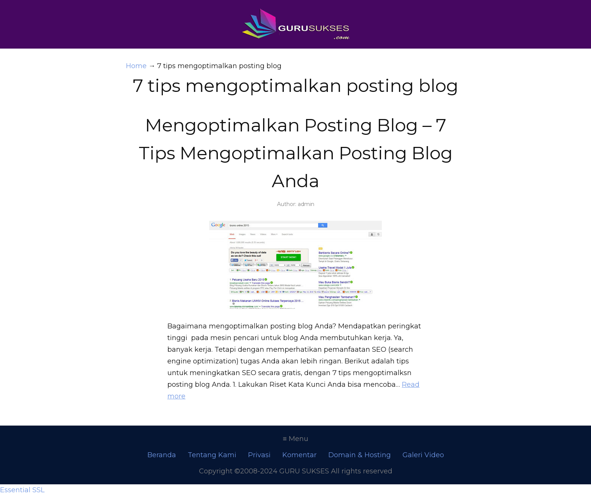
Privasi (259, 455)
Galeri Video (423, 455)
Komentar (299, 455)
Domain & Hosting (359, 455)
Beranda (161, 455)
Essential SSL (22, 490)
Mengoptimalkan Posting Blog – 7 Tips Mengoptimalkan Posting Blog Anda (296, 153)
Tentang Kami (212, 455)
